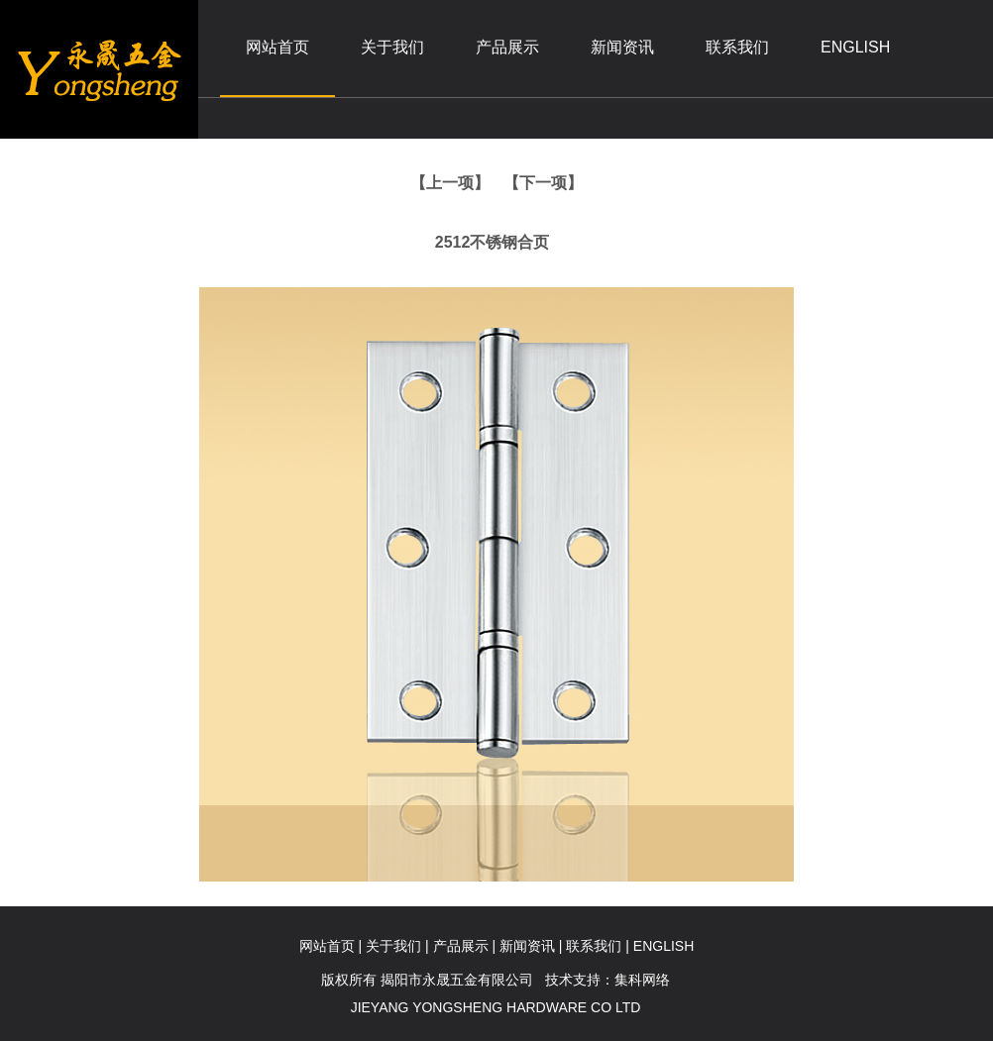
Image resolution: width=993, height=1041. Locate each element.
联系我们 (737, 47)
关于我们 (392, 47)
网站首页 (277, 47)
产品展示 (507, 47)
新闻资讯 (622, 47)
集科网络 (642, 980)
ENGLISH (855, 47)
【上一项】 (450, 182)
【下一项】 (543, 182)
